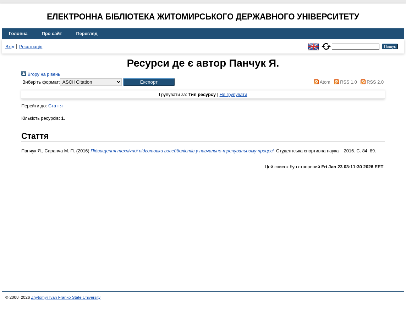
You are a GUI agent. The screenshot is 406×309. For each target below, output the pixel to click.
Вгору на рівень (40, 74)
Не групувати (233, 94)
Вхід (9, 46)
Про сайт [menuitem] (52, 33)
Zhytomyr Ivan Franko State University (66, 297)
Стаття (55, 105)
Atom (321, 82)
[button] (149, 82)
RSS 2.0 (371, 82)
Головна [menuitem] (18, 33)
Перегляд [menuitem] (87, 33)
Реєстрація (30, 46)
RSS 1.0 (344, 82)
